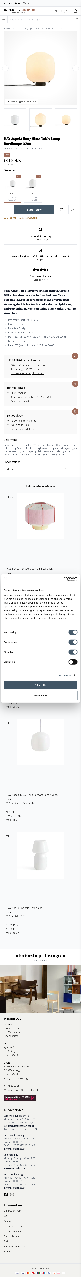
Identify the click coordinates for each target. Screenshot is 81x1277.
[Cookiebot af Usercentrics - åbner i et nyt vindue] (63, 579)
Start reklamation (12, 1231)
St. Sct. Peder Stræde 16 (16, 1066)
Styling (7, 1241)
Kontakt (8, 1220)
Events (7, 1251)
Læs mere (40, 259)
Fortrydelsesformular (14, 1246)
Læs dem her (40, 279)
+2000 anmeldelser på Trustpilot (27, 373)
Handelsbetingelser (13, 1226)
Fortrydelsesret (11, 1236)
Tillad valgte (41, 695)
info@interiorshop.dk (14, 1148)
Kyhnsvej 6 (9, 1047)
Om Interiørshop (12, 1210)
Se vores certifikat (20, 401)
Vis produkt (12, 706)
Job (5, 1215)
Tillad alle (40, 685)
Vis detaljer (65, 674)
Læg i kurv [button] (34, 209)
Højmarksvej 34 (11, 1028)
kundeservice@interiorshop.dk (19, 1125)
